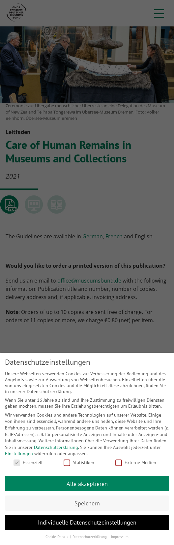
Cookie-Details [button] (57, 536)
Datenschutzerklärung (56, 447)
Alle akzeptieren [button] (87, 484)
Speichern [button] (87, 503)
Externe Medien (135, 462)
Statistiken (79, 462)
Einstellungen (19, 454)
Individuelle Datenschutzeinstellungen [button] (87, 522)
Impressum (120, 536)
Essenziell (28, 462)
